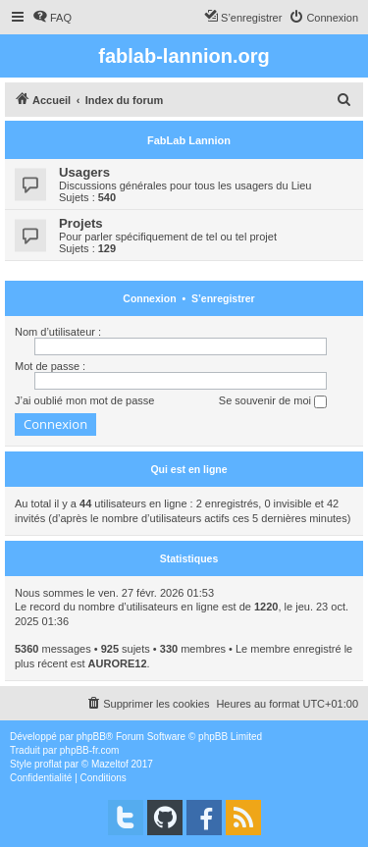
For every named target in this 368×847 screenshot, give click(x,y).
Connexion (149, 298)
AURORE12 (117, 663)
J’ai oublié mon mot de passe (84, 400)
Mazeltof (110, 764)
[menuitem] (52, 17)
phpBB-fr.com (90, 750)
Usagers (84, 172)
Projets (81, 223)
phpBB (91, 736)
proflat (48, 764)
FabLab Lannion (189, 140)
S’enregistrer (223, 298)
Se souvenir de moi (273, 401)
